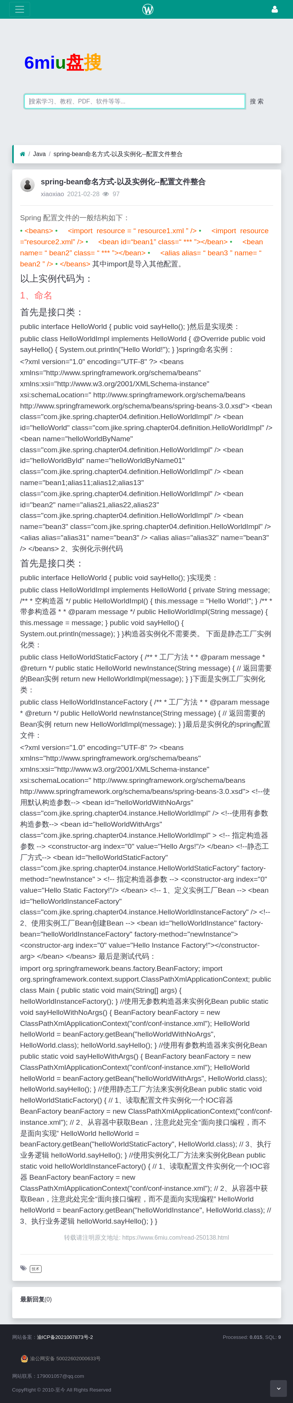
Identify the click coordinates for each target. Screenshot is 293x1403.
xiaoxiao (52, 194)
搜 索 (257, 101)
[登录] (275, 9)
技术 (35, 1269)
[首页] (23, 154)
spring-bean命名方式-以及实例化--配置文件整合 (117, 154)
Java (39, 154)
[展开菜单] (19, 9)
